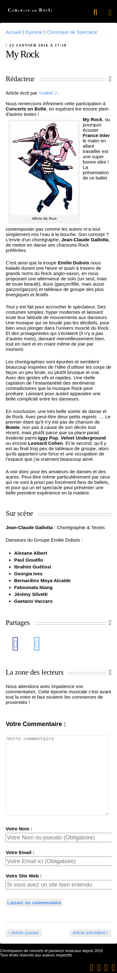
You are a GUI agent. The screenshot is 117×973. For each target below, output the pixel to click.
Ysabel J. (48, 93)
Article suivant (23, 932)
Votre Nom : (19, 828)
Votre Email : (20, 852)
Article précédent (90, 932)
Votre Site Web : (23, 875)
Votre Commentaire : (36, 723)
